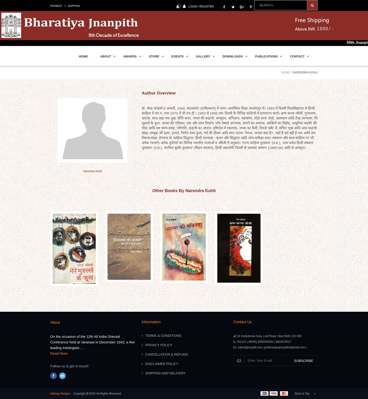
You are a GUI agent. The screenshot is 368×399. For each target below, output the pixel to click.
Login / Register (198, 6)
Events (178, 56)
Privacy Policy (158, 345)
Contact (297, 56)
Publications (266, 56)
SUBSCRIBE (303, 361)
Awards (130, 56)
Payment (56, 5)
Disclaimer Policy (161, 364)
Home (83, 56)
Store (154, 56)
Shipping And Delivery (165, 373)
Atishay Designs (60, 393)
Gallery (203, 56)
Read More (59, 353)
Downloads (232, 56)
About (105, 56)
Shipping (74, 5)
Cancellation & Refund (166, 354)
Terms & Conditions (163, 336)
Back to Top (306, 394)
